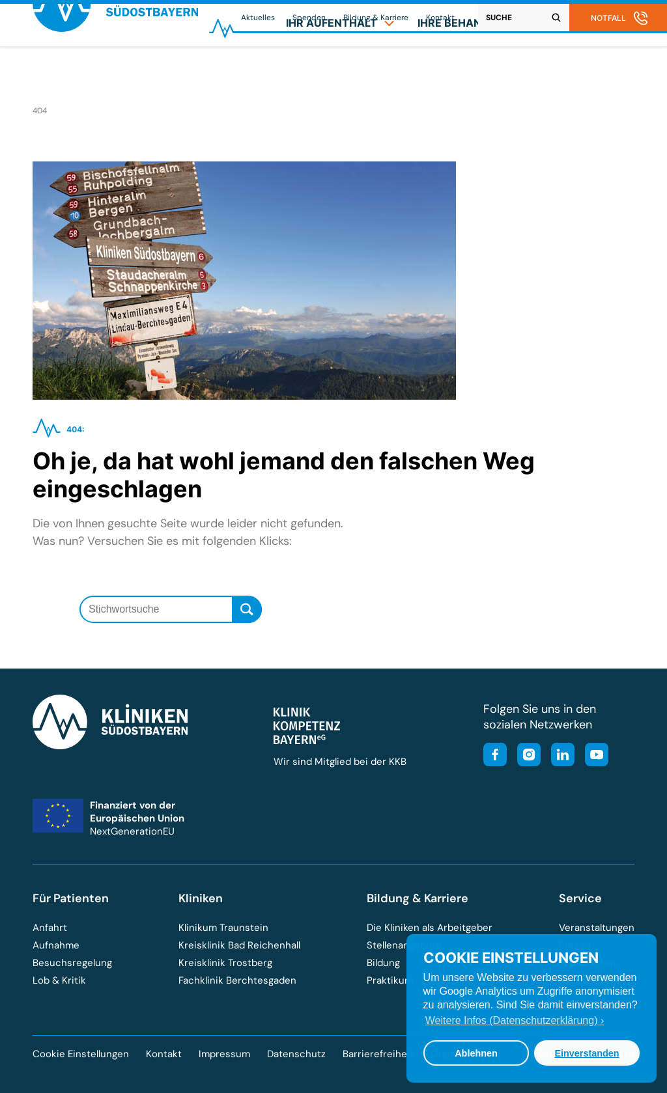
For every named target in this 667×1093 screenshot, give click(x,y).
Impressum (224, 1053)
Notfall (608, 18)
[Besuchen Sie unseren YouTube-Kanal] (592, 756)
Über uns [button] (594, 69)
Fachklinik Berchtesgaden (237, 980)
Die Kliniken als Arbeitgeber (429, 927)
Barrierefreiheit (378, 1053)
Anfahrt (50, 927)
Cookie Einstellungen (81, 1054)
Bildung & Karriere (375, 17)
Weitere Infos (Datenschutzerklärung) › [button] (514, 1020)
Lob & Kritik (59, 980)
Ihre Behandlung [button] (476, 69)
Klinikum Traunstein (223, 927)
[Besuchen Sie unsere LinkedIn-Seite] (559, 756)
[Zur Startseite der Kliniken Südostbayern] (115, 74)
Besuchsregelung (72, 962)
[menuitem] (340, 69)
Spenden (309, 17)
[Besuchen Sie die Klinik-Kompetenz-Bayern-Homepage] (307, 740)
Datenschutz (296, 1053)
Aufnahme (56, 945)
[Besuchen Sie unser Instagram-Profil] (525, 756)
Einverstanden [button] (586, 1053)
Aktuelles (258, 17)
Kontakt (440, 17)
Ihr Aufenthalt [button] (340, 69)
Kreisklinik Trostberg (225, 962)
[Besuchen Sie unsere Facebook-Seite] (495, 756)
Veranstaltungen (596, 927)
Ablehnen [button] (476, 1053)
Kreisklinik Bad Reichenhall (239, 945)
